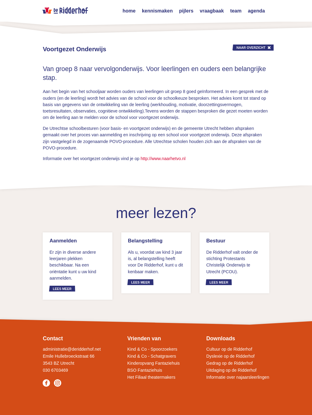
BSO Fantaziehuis (144, 370)
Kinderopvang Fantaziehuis (153, 363)
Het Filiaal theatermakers (151, 377)
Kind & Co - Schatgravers (151, 356)
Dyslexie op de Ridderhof (230, 356)
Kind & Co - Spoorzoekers (152, 349)
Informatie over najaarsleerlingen (237, 377)
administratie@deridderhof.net (72, 349)
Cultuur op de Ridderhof (229, 349)
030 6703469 (55, 370)
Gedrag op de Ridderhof (229, 363)
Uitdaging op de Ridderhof (231, 370)
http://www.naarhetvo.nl (162, 158)
